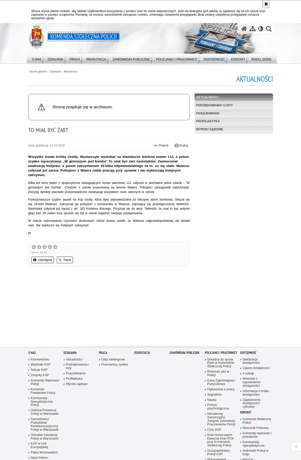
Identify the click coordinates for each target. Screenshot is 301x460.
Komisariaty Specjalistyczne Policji (42, 336)
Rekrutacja (142, 287)
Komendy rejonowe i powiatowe (257, 369)
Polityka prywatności (223, 447)
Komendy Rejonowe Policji (45, 316)
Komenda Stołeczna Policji (257, 355)
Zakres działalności (256, 302)
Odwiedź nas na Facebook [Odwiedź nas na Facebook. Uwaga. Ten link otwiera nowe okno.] (39, 439)
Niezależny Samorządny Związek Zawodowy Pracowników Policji (221, 353)
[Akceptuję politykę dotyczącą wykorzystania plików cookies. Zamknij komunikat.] (266, 4)
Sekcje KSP (39, 304)
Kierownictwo (40, 293)
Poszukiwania (208, 113)
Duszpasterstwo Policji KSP (218, 386)
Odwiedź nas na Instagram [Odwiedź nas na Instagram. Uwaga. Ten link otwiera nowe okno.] (47, 439)
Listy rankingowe (113, 293)
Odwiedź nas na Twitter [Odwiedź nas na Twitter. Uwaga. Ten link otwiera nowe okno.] (56, 439)
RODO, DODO (248, 419)
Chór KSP (214, 364)
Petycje (248, 394)
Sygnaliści (214, 328)
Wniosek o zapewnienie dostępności (251, 316)
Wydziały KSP (41, 299)
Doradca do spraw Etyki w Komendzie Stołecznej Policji (220, 297)
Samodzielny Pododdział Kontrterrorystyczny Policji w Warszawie (45, 359)
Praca (103, 287)
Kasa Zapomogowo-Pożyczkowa (221, 316)
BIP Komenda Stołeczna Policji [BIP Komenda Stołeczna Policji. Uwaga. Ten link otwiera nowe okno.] (110, 437)
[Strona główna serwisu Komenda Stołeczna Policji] (244, 29)
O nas (32, 287)
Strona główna (38, 71)
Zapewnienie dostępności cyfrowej (252, 337)
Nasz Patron (39, 392)
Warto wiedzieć (218, 415)
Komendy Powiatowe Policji (43, 325)
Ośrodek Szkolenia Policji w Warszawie (45, 371)
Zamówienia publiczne (185, 287)
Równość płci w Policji (218, 307)
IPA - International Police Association (220, 407)
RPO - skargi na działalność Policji (255, 401)
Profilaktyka (208, 121)
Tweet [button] (65, 260)
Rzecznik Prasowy (256, 362)
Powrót (161, 145)
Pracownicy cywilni (114, 299)
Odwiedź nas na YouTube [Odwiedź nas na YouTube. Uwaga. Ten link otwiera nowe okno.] (30, 439)
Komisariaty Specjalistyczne (254, 378)
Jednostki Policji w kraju (255, 386)
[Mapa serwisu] (253, 29)
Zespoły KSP (40, 309)
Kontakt (245, 347)
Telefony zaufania (255, 408)
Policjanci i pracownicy (221, 287)
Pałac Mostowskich (44, 387)
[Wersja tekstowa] (260, 29)
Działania (55, 71)
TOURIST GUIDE (255, 413)
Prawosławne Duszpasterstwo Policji (218, 397)
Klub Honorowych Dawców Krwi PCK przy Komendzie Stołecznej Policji (220, 374)
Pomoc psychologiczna (218, 341)
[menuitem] (37, 58)
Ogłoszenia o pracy (221, 323)
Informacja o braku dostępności (256, 327)
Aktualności (71, 71)
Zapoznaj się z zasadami (226, 444)
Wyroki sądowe (209, 129)
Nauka (212, 334)
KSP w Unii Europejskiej (39, 379)
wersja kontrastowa (41, 457)
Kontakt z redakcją (151, 437)
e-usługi (248, 307)
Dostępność (248, 287)
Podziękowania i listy (214, 105)
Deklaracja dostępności (251, 295)
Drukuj (181, 145)
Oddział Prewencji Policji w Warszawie (45, 346)
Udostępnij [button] (42, 260)
